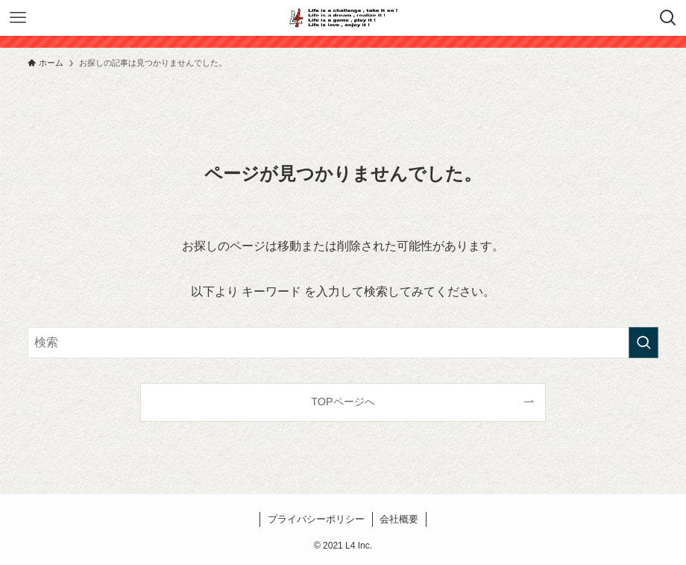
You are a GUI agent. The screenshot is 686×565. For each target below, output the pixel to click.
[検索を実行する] (643, 342)
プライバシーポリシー (316, 519)
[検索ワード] (343, 342)
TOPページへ (342, 402)
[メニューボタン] (18, 18)
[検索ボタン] (668, 18)
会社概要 (399, 519)
